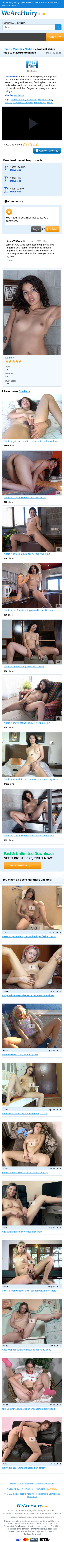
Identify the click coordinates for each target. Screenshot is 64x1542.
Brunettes (31, 99)
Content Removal (32, 1534)
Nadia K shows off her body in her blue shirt (27, 723)
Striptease (18, 102)
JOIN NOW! (55, 37)
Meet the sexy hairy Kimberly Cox (20, 1054)
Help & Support (25, 1483)
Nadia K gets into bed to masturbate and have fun (30, 441)
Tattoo (8, 102)
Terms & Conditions (44, 1483)
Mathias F (19, 95)
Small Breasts (45, 99)
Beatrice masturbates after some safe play (25, 1172)
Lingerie (28, 102)
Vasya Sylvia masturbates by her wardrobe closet (28, 995)
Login (36, 229)
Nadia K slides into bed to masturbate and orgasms (31, 779)
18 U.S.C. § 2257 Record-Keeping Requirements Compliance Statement (32, 1495)
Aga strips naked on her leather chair (22, 1231)
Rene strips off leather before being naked (24, 1113)
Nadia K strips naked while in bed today (25, 497)
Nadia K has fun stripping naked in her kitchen (28, 610)
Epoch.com (20, 1526)
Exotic (50, 102)
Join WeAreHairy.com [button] (22, 865)
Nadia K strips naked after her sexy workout (27, 553)
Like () (9, 260)
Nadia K (29, 49)
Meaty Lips (40, 102)
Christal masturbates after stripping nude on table (29, 1290)
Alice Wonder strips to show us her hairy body (26, 1349)
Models (17, 49)
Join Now (52, 229)
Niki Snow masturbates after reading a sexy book (28, 1408)
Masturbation (18, 99)
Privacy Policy (12, 1488)
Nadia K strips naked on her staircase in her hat (29, 835)
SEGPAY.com (14, 1531)
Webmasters (27, 1488)
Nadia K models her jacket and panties (24, 666)
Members (40, 1488)
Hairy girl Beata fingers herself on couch (23, 1467)
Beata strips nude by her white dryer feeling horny (29, 936)
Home (6, 49)
